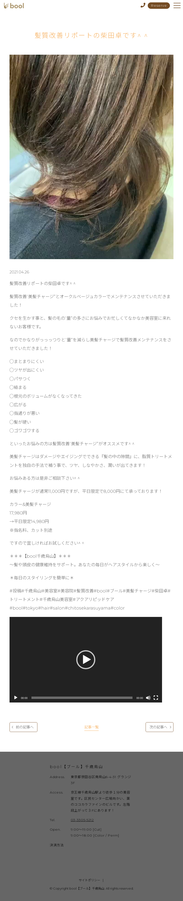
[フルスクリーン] (155, 697)
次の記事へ (158, 727)
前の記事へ (25, 727)
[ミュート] (148, 697)
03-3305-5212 (82, 820)
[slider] (82, 698)
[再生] (15, 697)
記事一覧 (91, 727)
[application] (86, 659)
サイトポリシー (89, 880)
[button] (85, 659)
